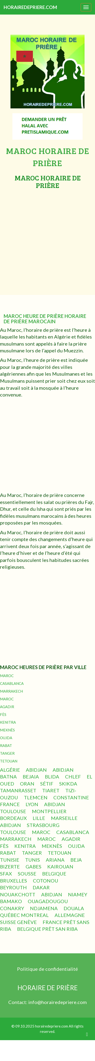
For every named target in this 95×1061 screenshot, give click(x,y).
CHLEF (73, 776)
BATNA (8, 776)
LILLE (39, 818)
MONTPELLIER (49, 811)
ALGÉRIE (10, 770)
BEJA (76, 860)
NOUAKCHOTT (17, 894)
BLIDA (52, 776)
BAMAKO (11, 901)
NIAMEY (77, 894)
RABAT (6, 745)
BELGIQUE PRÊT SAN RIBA (47, 929)
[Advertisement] (45, 237)
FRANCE (10, 804)
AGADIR (7, 707)
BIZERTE (10, 866)
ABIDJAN (36, 770)
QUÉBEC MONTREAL (24, 915)
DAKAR (41, 887)
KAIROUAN (60, 866)
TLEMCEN (36, 797)
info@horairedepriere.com (57, 1002)
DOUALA (74, 908)
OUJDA (6, 738)
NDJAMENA (44, 908)
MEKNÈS (7, 730)
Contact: (18, 1002)
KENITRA (8, 722)
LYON (32, 804)
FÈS (3, 714)
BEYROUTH (13, 887)
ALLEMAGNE (70, 915)
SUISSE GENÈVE (18, 922)
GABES (33, 866)
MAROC (7, 675)
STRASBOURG (43, 825)
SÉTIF (46, 783)
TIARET (50, 790)
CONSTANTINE (71, 797)
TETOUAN (8, 761)
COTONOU (45, 880)
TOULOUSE (13, 811)
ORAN (27, 783)
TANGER (7, 753)
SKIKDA (68, 783)
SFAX (6, 873)
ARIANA (55, 860)
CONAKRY (12, 908)
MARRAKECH (11, 691)
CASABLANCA (12, 683)
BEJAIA (31, 776)
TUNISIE (9, 860)
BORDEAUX (13, 818)
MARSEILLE (64, 818)
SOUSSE (27, 873)
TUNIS (32, 860)
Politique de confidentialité (47, 969)
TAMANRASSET (18, 790)
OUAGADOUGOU (48, 901)
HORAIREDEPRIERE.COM (30, 7)
